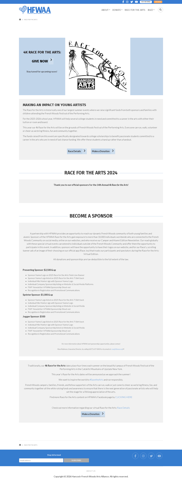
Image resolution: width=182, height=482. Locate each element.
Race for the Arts (135, 10)
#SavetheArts (96, 379)
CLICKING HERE (123, 397)
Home (20, 19)
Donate (116, 10)
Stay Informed (146, 2)
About (105, 10)
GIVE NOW (40, 61)
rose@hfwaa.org (117, 349)
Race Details (74, 151)
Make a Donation (101, 151)
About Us (90, 471)
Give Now (158, 2)
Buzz (150, 10)
